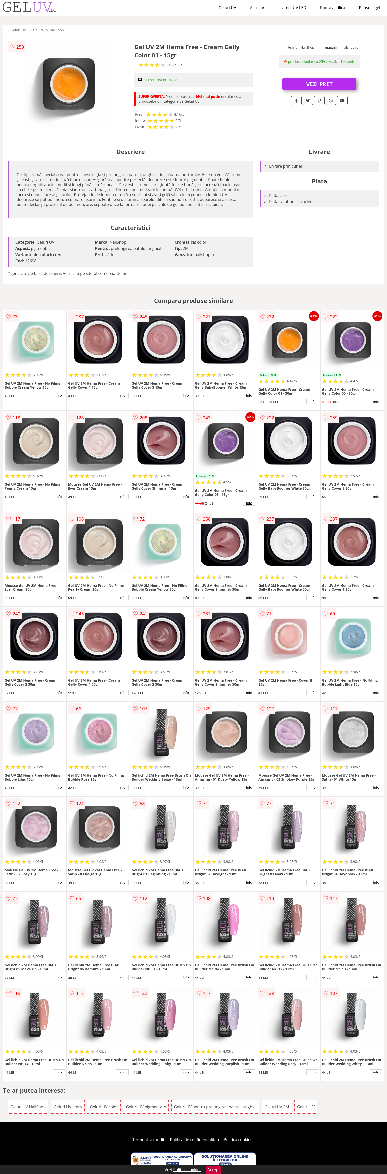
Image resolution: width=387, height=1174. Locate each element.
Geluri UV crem (68, 1107)
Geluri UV (227, 7)
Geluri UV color (104, 1107)
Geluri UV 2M (277, 1107)
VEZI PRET (319, 84)
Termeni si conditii (149, 1139)
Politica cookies (238, 1139)
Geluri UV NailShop (48, 30)
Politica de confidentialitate (195, 1139)
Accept (213, 1169)
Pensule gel (369, 7)
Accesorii (258, 7)
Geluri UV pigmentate (146, 1107)
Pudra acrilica (332, 7)
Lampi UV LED (293, 7)
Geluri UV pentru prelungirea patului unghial (215, 1107)
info (59, 395)
